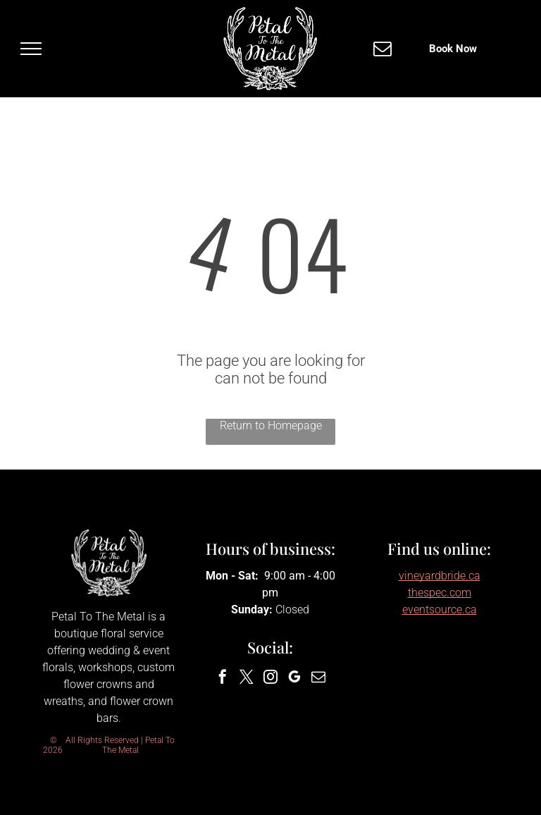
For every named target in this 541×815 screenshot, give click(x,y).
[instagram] (270, 678)
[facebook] (222, 678)
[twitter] (246, 678)
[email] (318, 678)
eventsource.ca (439, 609)
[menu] (31, 48)
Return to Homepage (271, 425)
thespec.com (439, 592)
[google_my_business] (294, 678)
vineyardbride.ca (439, 575)
